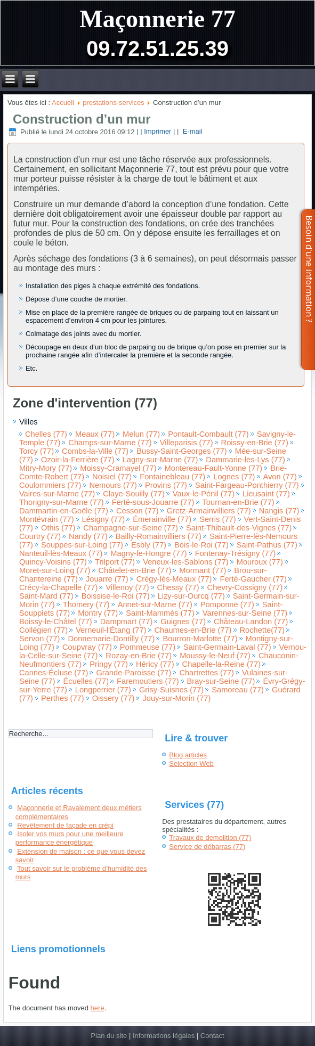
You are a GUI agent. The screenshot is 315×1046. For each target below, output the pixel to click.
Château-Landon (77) (251, 621)
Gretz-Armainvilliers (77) (209, 510)
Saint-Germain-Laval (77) (227, 647)
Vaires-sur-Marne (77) (57, 493)
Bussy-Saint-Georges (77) (181, 451)
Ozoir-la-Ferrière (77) (78, 459)
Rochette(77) (262, 630)
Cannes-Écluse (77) (53, 672)
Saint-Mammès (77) (160, 613)
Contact (212, 1036)
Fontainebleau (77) (172, 476)
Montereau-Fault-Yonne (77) (214, 468)
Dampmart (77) (126, 621)
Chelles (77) (46, 434)
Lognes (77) (234, 476)
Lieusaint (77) (266, 493)
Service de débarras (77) (207, 847)
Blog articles (188, 755)
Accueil (63, 103)
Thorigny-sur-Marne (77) (61, 502)
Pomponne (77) (227, 604)
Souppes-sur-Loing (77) (82, 545)
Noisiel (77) (112, 476)
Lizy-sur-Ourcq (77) (191, 596)
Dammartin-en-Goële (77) (63, 510)
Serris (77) (217, 519)
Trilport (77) (115, 562)
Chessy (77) (178, 587)
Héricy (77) (155, 664)
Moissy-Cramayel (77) (118, 468)
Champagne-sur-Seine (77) (130, 528)
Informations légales (164, 1036)
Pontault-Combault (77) (208, 434)
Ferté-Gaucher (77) (253, 579)
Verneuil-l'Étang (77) (111, 630)
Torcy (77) (36, 451)
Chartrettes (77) (206, 672)
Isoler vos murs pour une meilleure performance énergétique (69, 838)
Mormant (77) (202, 570)
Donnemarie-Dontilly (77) (111, 638)
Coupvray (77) (87, 647)
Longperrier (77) (103, 689)
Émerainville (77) (162, 519)
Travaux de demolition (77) (210, 837)
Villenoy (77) (127, 587)
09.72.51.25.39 (157, 48)
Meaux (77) (95, 434)
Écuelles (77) (86, 681)
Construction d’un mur (82, 119)
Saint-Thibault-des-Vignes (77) (239, 528)
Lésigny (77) (103, 519)
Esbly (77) (148, 545)
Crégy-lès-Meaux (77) (174, 579)
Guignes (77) (183, 621)
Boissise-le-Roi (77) (116, 596)
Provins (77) (166, 485)
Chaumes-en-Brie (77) (193, 630)
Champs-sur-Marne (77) (109, 442)
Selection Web (191, 763)
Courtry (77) (40, 536)
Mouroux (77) (260, 562)
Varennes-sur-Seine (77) (245, 613)
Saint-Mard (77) (46, 596)
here (97, 1008)
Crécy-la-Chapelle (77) (58, 587)
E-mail (191, 132)
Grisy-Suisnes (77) (171, 689)
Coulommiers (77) (50, 485)
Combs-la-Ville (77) (95, 451)
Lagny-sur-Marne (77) (160, 459)
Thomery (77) (86, 604)
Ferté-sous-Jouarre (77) (153, 502)
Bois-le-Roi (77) (201, 545)
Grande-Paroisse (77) (133, 672)
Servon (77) (39, 638)
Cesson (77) (137, 510)
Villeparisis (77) (186, 442)
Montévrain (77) (46, 519)
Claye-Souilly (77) (134, 493)
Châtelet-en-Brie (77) (135, 570)
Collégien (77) (43, 630)
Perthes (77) (62, 698)
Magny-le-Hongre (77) (148, 553)
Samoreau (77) (238, 689)
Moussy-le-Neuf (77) (215, 655)
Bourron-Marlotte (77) (200, 638)
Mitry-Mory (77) (45, 468)
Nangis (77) (279, 510)
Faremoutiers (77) (148, 681)
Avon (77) (280, 476)
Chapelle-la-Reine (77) (221, 664)
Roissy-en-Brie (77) (254, 442)
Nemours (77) (113, 485)
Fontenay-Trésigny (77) (235, 553)
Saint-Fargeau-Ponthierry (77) (247, 485)
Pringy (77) (109, 664)
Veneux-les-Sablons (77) (186, 562)
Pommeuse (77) (147, 647)
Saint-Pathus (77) (267, 545)
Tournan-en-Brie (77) (238, 502)
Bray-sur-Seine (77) (221, 681)
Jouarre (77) (107, 579)
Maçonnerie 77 (157, 18)
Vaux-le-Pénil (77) (204, 493)
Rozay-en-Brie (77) (139, 655)
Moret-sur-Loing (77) (55, 570)
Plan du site (109, 1036)
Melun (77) (141, 434)
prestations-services (113, 103)
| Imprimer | (157, 132)
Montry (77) (98, 613)
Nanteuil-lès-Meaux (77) (60, 553)
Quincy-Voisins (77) (53, 562)
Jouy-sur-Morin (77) (176, 698)
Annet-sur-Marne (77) (155, 604)
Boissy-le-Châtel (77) (55, 621)
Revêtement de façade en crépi (65, 825)
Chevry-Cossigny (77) (245, 587)
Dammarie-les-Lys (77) (245, 459)
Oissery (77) (113, 698)
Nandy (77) (88, 536)
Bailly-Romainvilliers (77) (158, 536)
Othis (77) (58, 528)
